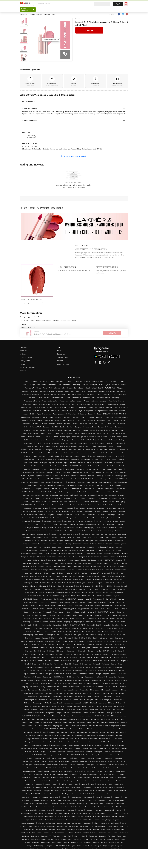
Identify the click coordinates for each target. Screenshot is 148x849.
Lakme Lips (31, 327)
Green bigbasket (26, 357)
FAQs (59, 351)
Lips (33, 320)
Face (28, 320)
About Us (23, 351)
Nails (74, 320)
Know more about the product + (74, 156)
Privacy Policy (25, 361)
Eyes (22, 320)
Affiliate (22, 364)
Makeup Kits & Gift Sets (62, 320)
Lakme (77, 19)
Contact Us (61, 354)
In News (23, 354)
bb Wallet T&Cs (62, 361)
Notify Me (89, 30)
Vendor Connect (63, 364)
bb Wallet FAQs (62, 357)
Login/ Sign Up (118, 3)
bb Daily (23, 371)
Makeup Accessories (44, 320)
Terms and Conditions (27, 367)
